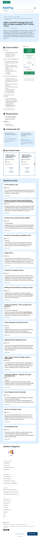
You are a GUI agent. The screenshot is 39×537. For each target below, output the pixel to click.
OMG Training (10, 16)
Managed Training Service (10, 492)
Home (5, 16)
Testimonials (7, 510)
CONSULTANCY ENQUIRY (29, 56)
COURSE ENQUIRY (29, 51)
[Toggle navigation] (34, 8)
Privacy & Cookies (19, 533)
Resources (6, 469)
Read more (6, 38)
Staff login (19, 536)
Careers (5, 512)
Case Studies (7, 478)
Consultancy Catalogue (10, 483)
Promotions (6, 465)
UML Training (17, 16)
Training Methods (8, 467)
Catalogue (6, 463)
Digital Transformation (10, 489)
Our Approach (7, 476)
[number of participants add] (33, 65)
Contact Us (6, 2)
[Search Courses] (18, 11)
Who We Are (7, 501)
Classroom (29, 69)
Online (27, 67)
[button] (34, 164)
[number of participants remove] (25, 65)
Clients (5, 507)
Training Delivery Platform (11, 494)
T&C (4, 516)
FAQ (4, 514)
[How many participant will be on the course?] (29, 65)
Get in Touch (32, 533)
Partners (6, 505)
